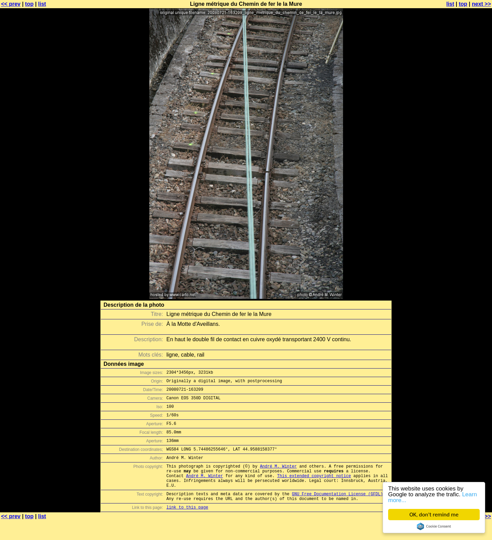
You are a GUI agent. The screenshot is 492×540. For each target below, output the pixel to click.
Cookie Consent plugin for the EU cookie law (434, 526)
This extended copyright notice (314, 490)
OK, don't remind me (434, 514)
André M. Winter (278, 478)
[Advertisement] (464, 169)
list (42, 4)
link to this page (187, 526)
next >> (481, 4)
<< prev (10, 4)
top (29, 4)
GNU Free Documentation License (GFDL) (337, 511)
